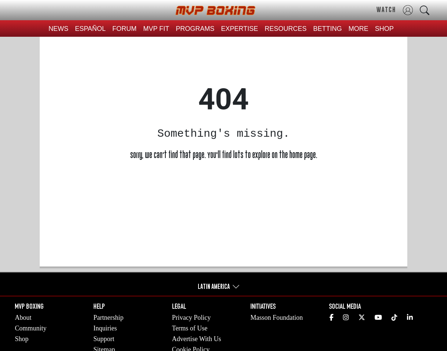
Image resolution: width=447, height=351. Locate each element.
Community (30, 328)
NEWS (58, 28)
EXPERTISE (239, 28)
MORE (358, 28)
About (23, 317)
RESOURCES (286, 28)
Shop (21, 339)
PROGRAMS (195, 28)
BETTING (327, 28)
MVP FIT (156, 28)
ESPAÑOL (90, 28)
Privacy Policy (191, 317)
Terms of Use (190, 328)
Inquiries (105, 328)
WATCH (386, 10)
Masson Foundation (276, 317)
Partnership (108, 317)
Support (103, 339)
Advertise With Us (196, 339)
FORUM (124, 28)
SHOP (384, 28)
